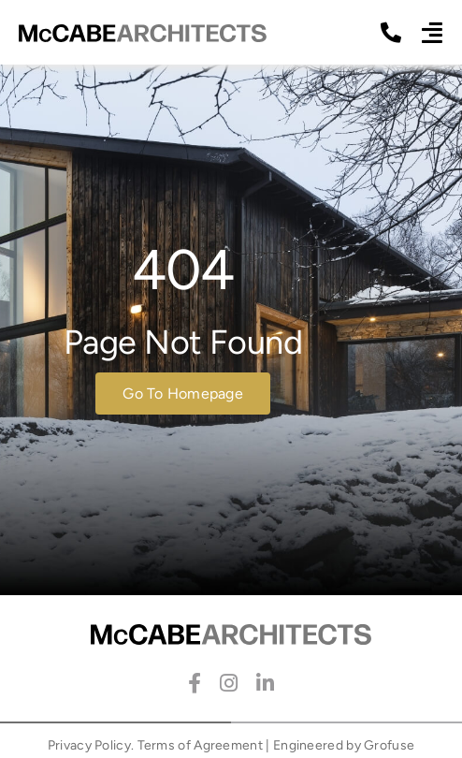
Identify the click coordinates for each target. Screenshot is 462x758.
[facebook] (194, 683)
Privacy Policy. (91, 745)
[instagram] (229, 683)
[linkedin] (265, 683)
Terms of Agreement (200, 745)
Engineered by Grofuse (343, 745)
